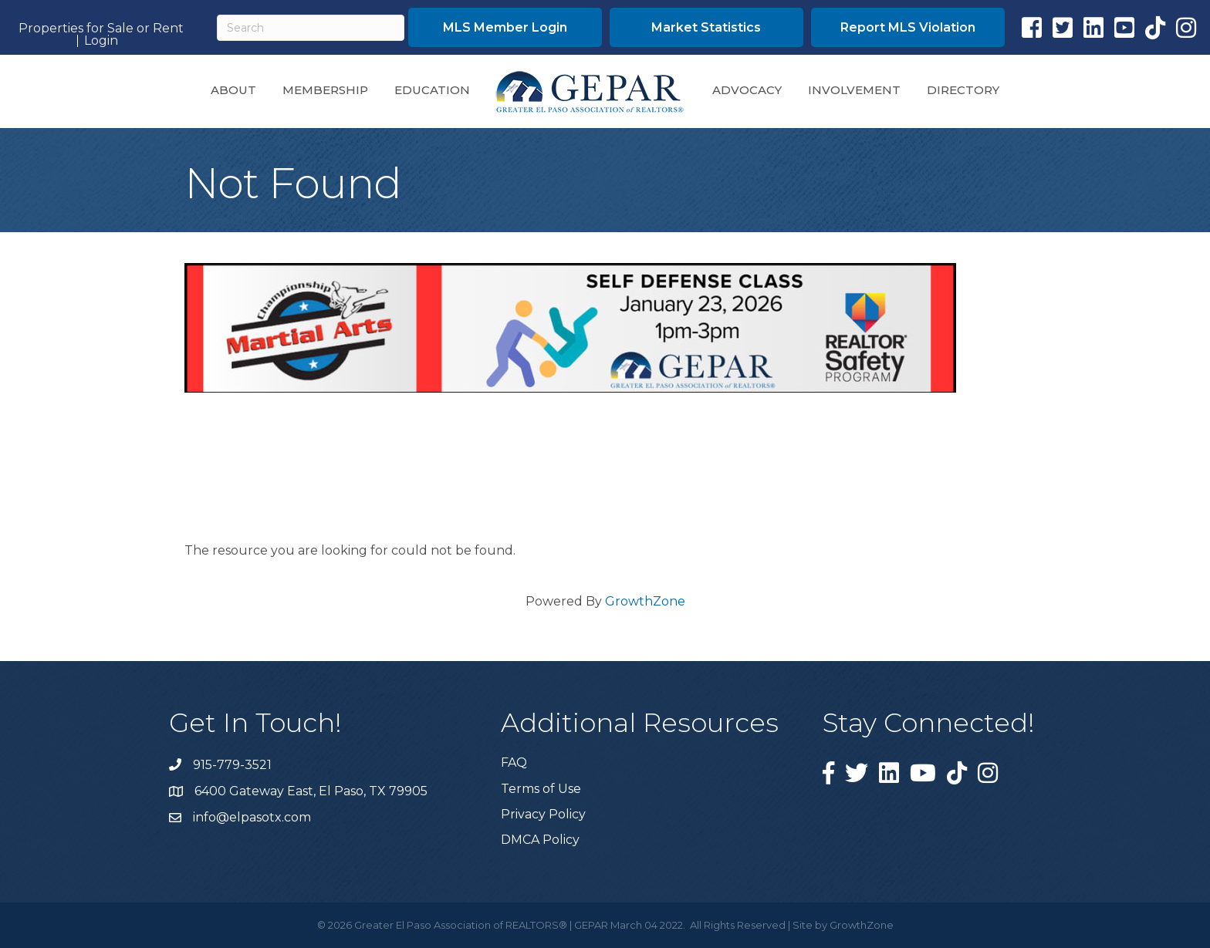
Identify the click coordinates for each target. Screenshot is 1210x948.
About (233, 90)
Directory (963, 90)
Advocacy (747, 90)
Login (101, 41)
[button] (505, 27)
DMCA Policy (540, 839)
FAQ (514, 762)
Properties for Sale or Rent (101, 28)
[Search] (310, 28)
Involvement (854, 90)
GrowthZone (645, 601)
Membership (325, 90)
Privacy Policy (543, 814)
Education (432, 90)
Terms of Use (541, 788)
